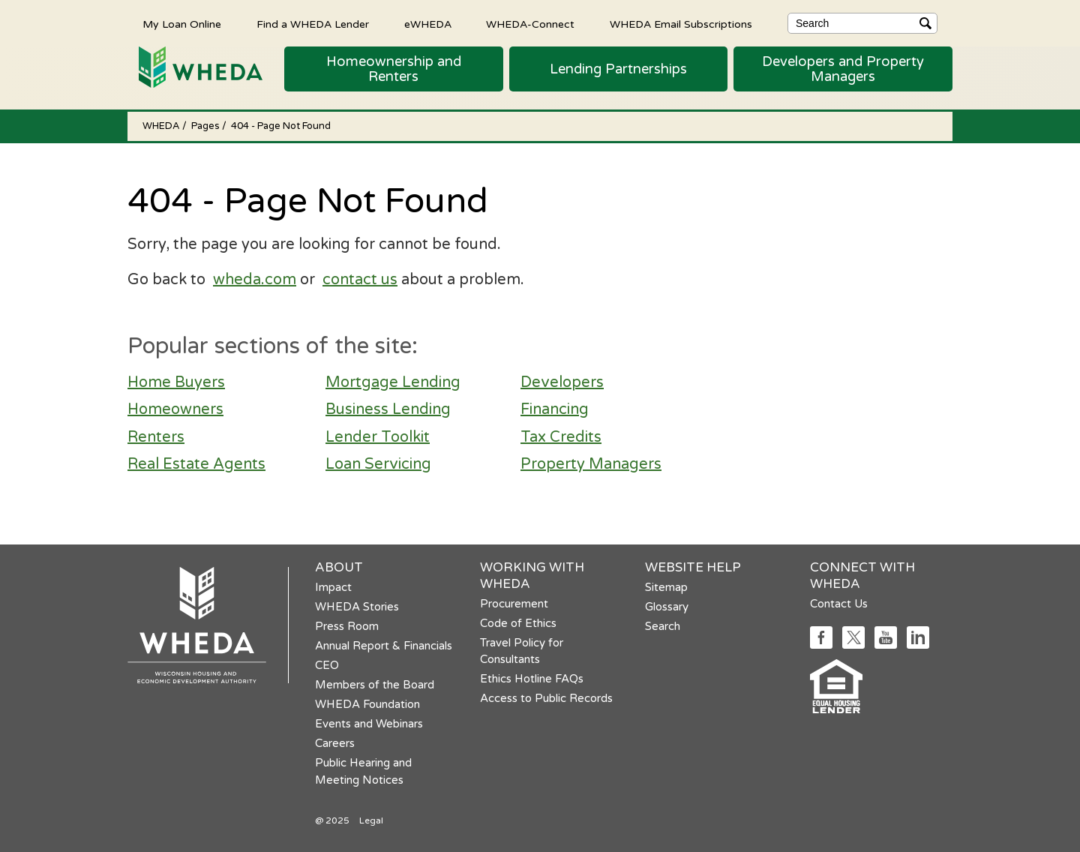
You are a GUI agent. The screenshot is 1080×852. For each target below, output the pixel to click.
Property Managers (591, 464)
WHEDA (162, 126)
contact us (360, 280)
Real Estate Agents (197, 464)
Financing (554, 409)
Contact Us (839, 603)
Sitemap (666, 587)
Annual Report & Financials (383, 645)
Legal (371, 820)
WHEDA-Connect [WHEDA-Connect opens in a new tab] (530, 24)
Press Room (347, 626)
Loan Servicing (378, 464)
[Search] (862, 23)
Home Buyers (176, 383)
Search (662, 626)
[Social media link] (821, 644)
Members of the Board (374, 685)
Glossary (666, 607)
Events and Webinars (369, 723)
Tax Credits (561, 437)
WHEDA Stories (357, 607)
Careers (335, 743)
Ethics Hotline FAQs (532, 679)
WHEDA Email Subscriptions (681, 24)
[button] (393, 69)
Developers (562, 383)
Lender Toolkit (378, 437)
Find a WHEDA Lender (312, 24)
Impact (333, 587)
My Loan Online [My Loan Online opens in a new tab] (181, 24)
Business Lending (388, 409)
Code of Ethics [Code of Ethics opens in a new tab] (518, 623)
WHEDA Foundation (367, 704)
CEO (327, 665)
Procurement (514, 603)
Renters (156, 437)
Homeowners (176, 409)
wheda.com (254, 280)
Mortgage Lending (393, 383)
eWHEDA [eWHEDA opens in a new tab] (428, 24)
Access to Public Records (546, 698)
